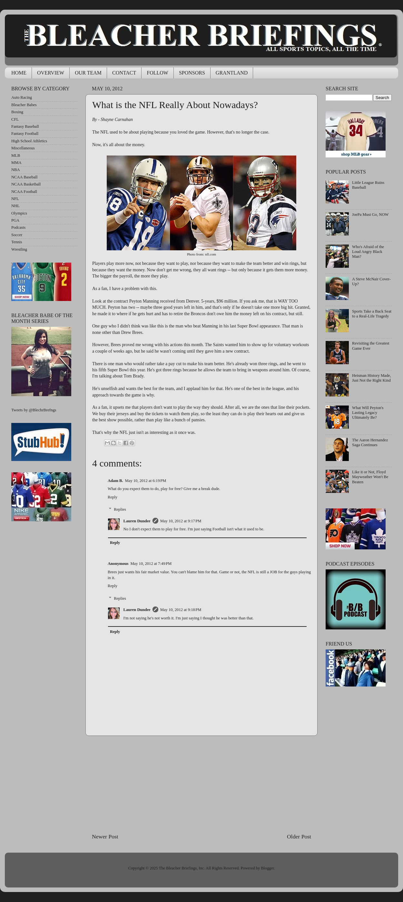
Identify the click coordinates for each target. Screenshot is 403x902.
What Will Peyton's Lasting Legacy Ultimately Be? (367, 413)
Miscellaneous (23, 148)
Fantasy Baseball (25, 126)
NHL (15, 206)
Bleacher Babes (24, 105)
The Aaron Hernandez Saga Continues (370, 442)
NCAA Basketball (26, 184)
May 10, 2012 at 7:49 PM (151, 563)
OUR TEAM (88, 72)
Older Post (299, 836)
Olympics (19, 213)
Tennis (16, 242)
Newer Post (105, 836)
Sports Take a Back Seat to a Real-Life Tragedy (371, 313)
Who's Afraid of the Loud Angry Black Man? (368, 252)
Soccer (16, 235)
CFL (15, 119)
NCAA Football (24, 191)
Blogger (267, 868)
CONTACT (124, 72)
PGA (15, 220)
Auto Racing (21, 97)
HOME (18, 72)
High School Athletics (29, 141)
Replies (120, 509)
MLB (15, 155)
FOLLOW (157, 72)
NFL (15, 198)
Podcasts (18, 227)
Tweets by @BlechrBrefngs (33, 410)
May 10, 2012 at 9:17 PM (181, 521)
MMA (16, 162)
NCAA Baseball (24, 177)
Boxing (17, 112)
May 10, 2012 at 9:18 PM (181, 609)
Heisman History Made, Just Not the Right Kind (371, 378)
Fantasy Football (24, 133)
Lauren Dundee (137, 521)
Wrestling (19, 249)
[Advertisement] (201, 784)
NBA (15, 169)
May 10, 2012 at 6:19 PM (145, 480)
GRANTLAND (232, 72)
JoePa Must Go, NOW (370, 214)
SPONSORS (192, 72)
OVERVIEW (50, 72)
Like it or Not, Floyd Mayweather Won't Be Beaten (370, 477)
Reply (112, 497)
